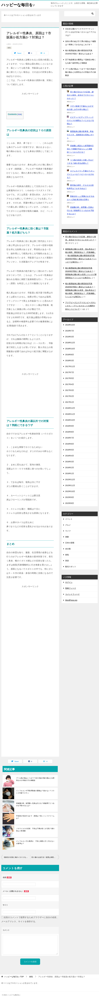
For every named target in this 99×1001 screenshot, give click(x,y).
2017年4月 (69, 384)
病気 (9, 48)
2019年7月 (69, 331)
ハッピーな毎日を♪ (18, 4)
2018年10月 (70, 349)
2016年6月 (69, 444)
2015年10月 (70, 491)
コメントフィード (72, 594)
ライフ (68, 531)
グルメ (68, 525)
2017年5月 (69, 378)
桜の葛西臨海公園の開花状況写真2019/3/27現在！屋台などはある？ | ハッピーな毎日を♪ (80, 259)
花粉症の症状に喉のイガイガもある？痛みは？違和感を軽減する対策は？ (17, 857)
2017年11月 (70, 366)
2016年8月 (69, 432)
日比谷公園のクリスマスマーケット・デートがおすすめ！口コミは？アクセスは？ (80, 32)
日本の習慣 (69, 543)
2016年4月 (69, 456)
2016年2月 (69, 467)
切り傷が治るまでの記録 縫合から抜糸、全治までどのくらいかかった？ (80, 95)
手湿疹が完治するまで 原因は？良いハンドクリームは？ (35, 817)
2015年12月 (70, 479)
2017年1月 (69, 402)
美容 (67, 561)
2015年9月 (69, 497)
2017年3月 (69, 390)
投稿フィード (70, 588)
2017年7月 (69, 372)
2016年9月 (69, 426)
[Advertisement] (30, 102)
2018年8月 (69, 355)
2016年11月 (70, 414)
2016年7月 (69, 438)
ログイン (68, 582)
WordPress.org (71, 600)
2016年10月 (70, 420)
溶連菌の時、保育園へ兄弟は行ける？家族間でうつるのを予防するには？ (35, 804)
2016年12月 (70, 408)
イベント (68, 519)
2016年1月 (69, 473)
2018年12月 (70, 343)
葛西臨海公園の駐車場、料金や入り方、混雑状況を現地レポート (80, 134)
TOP (14, 977)
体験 (67, 537)
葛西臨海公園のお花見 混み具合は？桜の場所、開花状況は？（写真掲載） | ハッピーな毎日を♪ (80, 293)
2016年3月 (69, 462)
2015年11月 (70, 485)
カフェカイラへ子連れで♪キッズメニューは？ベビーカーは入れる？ (80, 174)
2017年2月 (69, 396)
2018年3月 (69, 360)
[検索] (79, 13)
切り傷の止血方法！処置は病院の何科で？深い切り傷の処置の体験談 (45, 857)
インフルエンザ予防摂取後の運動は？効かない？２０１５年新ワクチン (35, 792)
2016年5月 (69, 450)
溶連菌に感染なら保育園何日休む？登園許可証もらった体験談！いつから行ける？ (80, 149)
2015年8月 (69, 503)
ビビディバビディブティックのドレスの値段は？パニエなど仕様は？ (80, 120)
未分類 (68, 549)
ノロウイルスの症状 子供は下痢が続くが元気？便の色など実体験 (35, 830)
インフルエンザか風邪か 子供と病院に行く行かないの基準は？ (35, 842)
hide (19, 114)
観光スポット (70, 567)
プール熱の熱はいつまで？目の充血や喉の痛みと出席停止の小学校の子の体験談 (35, 779)
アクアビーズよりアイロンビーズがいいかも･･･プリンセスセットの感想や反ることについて (80, 306)
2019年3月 (69, 337)
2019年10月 (70, 325)
